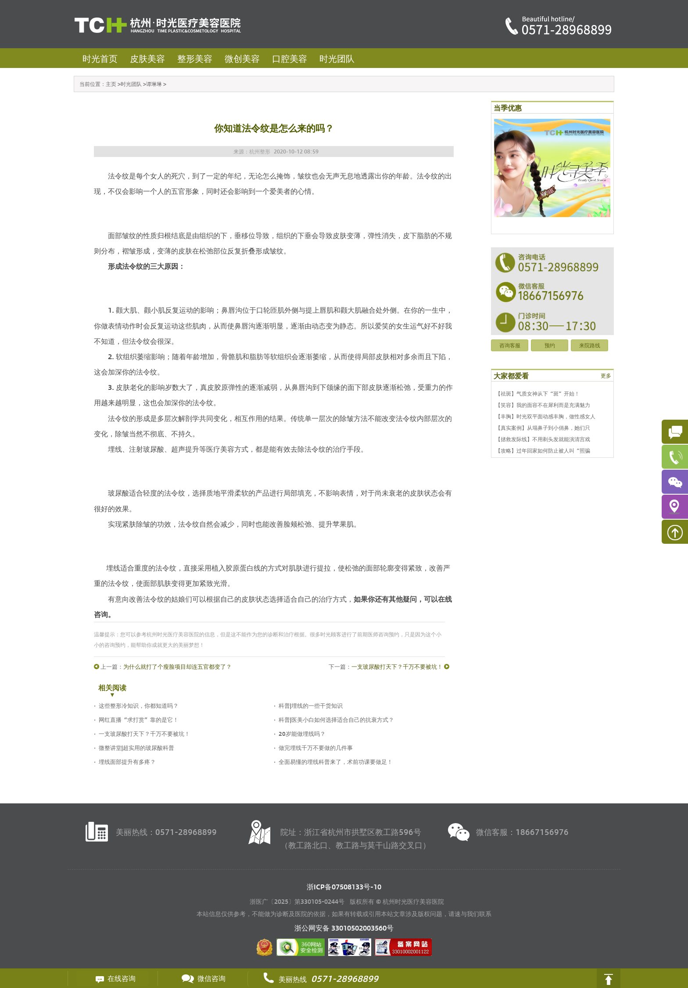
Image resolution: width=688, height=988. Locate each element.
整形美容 (194, 58)
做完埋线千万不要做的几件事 (316, 747)
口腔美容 (289, 58)
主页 (111, 84)
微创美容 (242, 58)
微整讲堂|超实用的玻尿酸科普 (136, 747)
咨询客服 (509, 345)
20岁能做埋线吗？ (302, 733)
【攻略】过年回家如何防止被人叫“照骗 (542, 450)
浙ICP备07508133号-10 (344, 886)
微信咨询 (203, 978)
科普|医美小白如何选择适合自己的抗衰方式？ (336, 719)
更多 (606, 375)
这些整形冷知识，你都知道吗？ (139, 705)
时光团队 (337, 58)
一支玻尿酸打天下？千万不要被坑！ (397, 666)
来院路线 (589, 345)
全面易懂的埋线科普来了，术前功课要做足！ (336, 761)
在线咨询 (113, 978)
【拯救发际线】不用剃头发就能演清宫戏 (542, 439)
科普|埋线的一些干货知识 (311, 705)
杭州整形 (259, 151)
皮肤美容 (147, 58)
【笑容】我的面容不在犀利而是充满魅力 (542, 405)
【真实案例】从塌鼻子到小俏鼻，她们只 (542, 428)
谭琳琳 (154, 84)
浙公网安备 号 (344, 928)
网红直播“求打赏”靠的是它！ (139, 719)
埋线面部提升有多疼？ (127, 761)
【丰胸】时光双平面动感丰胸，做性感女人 (545, 416)
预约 (550, 345)
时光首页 (100, 58)
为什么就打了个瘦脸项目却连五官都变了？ (177, 666)
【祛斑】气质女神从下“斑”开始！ (537, 393)
